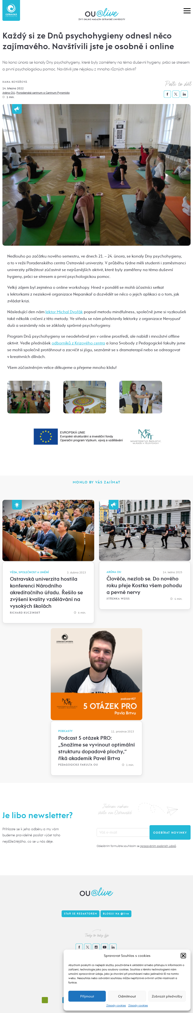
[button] (183, 955)
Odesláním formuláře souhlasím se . (137, 846)
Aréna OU (8, 92)
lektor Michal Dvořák (64, 311)
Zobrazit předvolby (167, 996)
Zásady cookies (116, 1005)
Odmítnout (127, 996)
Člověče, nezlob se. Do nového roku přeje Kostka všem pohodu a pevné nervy (144, 585)
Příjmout (87, 996)
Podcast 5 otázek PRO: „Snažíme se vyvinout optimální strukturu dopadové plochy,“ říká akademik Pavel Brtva (96, 748)
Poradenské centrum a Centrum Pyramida (43, 92)
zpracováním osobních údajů (158, 846)
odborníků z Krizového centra (78, 343)
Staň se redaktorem (80, 913)
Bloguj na (116, 913)
